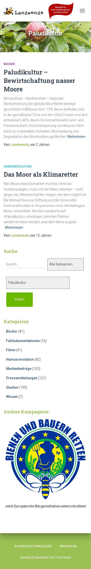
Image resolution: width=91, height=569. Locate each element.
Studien (12, 387)
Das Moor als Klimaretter (41, 174)
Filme (10, 350)
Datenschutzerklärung (33, 546)
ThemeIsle (63, 557)
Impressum (68, 546)
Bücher (9, 64)
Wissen (12, 397)
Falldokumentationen (23, 341)
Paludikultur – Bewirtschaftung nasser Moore (39, 80)
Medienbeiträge (18, 369)
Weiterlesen (76, 137)
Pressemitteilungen (21, 378)
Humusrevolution (18, 166)
